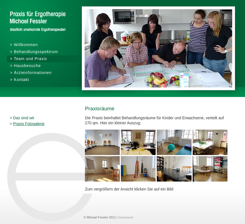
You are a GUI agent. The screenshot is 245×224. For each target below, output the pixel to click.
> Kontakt (19, 79)
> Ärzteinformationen (31, 72)
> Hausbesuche (25, 65)
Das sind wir (23, 118)
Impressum (125, 217)
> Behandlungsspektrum (34, 51)
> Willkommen (24, 44)
